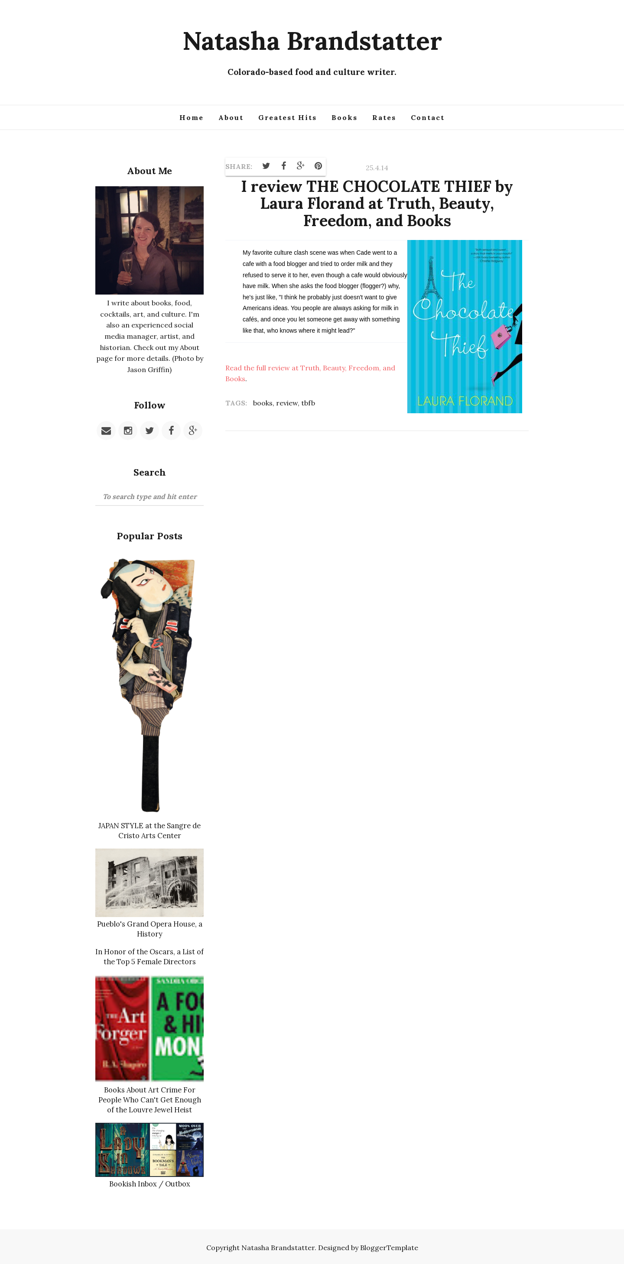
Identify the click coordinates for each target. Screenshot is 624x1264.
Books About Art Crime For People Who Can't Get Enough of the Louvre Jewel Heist (149, 1098)
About (231, 117)
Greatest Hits (287, 117)
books (263, 403)
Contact (428, 117)
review (287, 403)
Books (345, 117)
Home (191, 117)
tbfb (308, 403)
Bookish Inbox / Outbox (149, 1181)
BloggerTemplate (389, 1245)
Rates (384, 117)
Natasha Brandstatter (312, 40)
